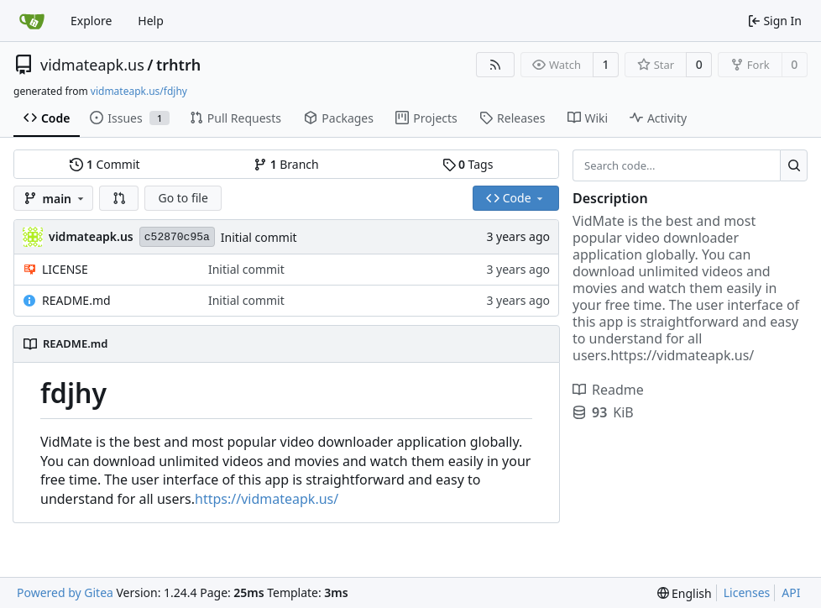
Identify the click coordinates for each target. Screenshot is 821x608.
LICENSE (65, 269)
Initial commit (259, 237)
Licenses (747, 592)
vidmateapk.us (92, 64)
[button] (119, 198)
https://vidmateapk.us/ (266, 499)
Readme (608, 389)
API (791, 592)
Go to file (182, 198)
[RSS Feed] (495, 64)
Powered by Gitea (65, 592)
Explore (91, 21)
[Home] (31, 21)
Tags (468, 164)
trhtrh (178, 64)
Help (151, 21)
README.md (76, 300)
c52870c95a (177, 237)
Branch (286, 164)
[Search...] (794, 165)
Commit (104, 164)
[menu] (684, 593)
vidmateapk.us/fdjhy (139, 91)
